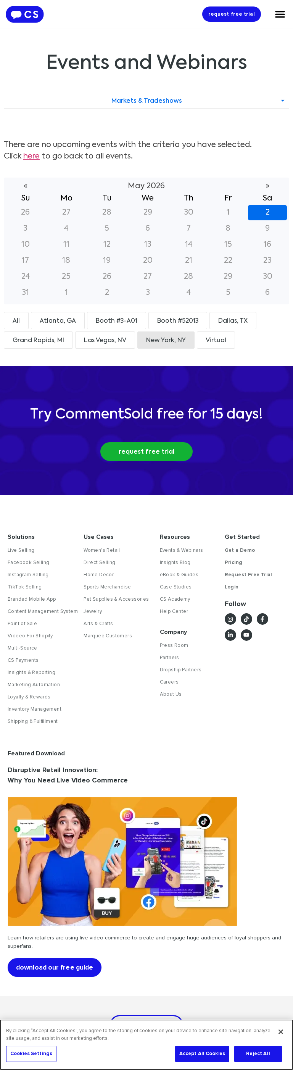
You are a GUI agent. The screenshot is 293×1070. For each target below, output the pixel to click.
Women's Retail (102, 551)
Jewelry (93, 612)
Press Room (174, 646)
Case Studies (176, 587)
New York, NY (166, 341)
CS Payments (23, 661)
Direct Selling (100, 563)
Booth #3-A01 (116, 321)
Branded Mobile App (32, 599)
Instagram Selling (28, 575)
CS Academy (175, 599)
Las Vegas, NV (105, 341)
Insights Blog (175, 563)
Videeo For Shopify (30, 636)
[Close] (280, 1031)
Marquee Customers (108, 636)
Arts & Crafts (98, 624)
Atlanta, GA (58, 321)
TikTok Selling (25, 587)
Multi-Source (22, 648)
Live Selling (21, 551)
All (16, 321)
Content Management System (43, 612)
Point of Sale (22, 624)
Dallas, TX (233, 321)
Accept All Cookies (202, 1054)
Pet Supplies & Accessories (116, 599)
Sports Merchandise (107, 587)
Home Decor (99, 575)
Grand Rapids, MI (38, 341)
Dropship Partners (181, 670)
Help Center (174, 612)
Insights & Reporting (31, 673)
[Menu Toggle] (280, 14)
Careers (169, 682)
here (31, 156)
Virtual (216, 341)
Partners (169, 658)
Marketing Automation (34, 685)
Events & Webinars (181, 551)
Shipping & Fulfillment (33, 722)
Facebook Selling (28, 563)
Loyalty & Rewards (29, 697)
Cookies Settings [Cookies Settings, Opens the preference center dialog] (31, 1054)
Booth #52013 (177, 321)
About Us (171, 695)
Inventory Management (34, 709)
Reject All (258, 1054)
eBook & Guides (179, 575)
